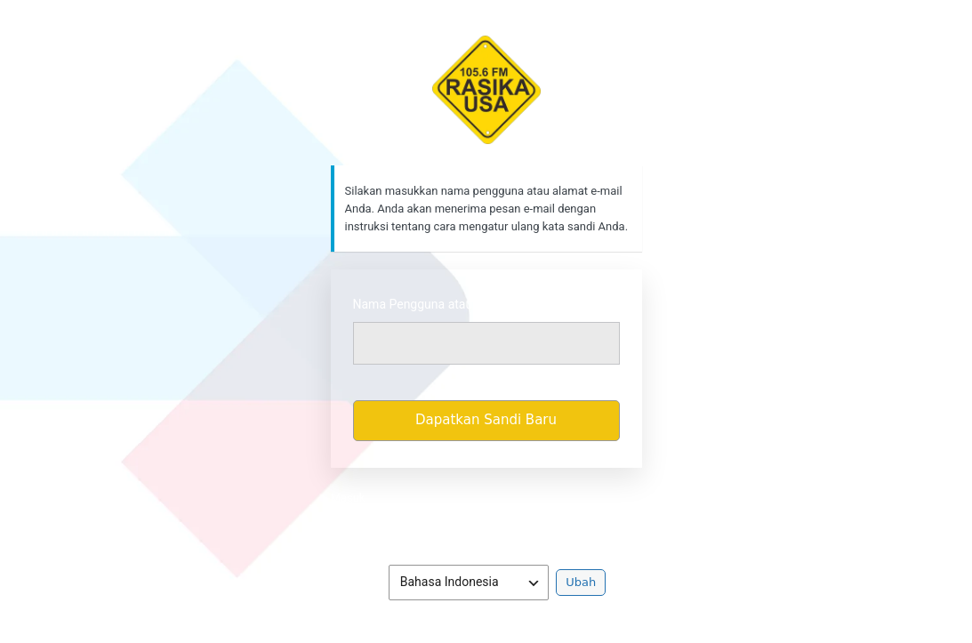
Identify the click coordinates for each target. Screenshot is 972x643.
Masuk (348, 497)
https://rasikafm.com (486, 90)
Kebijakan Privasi (486, 523)
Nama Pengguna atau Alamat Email (451, 304)
